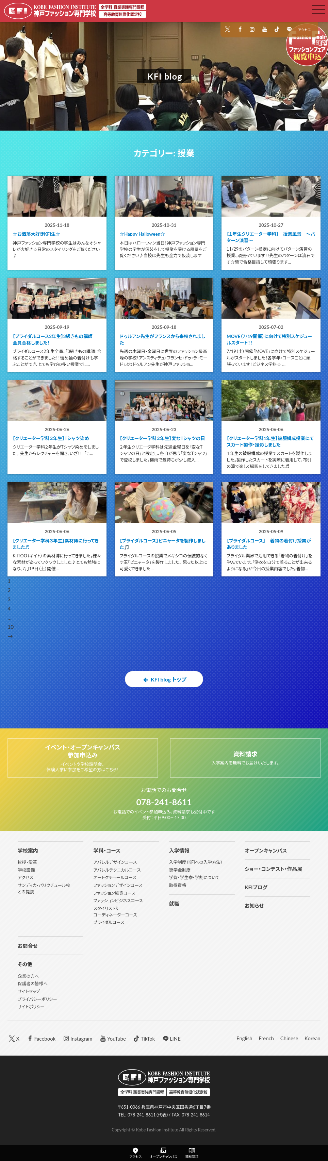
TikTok (143, 1039)
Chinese (289, 1039)
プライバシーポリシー (37, 1000)
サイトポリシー (31, 1007)
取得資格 (177, 886)
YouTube (112, 1039)
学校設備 (26, 870)
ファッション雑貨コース (114, 893)
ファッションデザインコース (117, 886)
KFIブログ (256, 888)
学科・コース (106, 851)
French (266, 1039)
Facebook (41, 1039)
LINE (171, 1039)
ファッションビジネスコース (118, 901)
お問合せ (27, 947)
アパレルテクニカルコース (117, 870)
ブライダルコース (108, 923)
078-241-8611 (164, 802)
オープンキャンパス (266, 851)
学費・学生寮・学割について (194, 878)
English (244, 1039)
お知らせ (254, 907)
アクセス (304, 30)
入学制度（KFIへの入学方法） (196, 862)
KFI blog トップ (164, 690)
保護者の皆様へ (33, 984)
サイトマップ (29, 992)
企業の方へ (28, 976)
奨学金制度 (180, 870)
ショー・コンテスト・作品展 (273, 869)
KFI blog (164, 76)
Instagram (77, 1039)
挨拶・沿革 (27, 862)
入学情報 (179, 851)
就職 (174, 904)
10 (10, 638)
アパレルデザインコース (115, 862)
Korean (313, 1039)
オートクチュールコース (114, 878)
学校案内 (28, 851)
